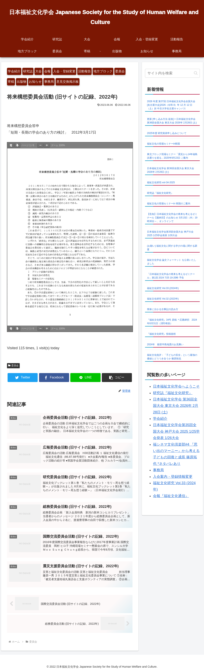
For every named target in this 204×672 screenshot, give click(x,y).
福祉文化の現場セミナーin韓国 (163, 143)
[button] (117, 377)
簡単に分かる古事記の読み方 (162, 309)
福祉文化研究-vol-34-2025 (161, 182)
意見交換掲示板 (67, 81)
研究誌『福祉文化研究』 (160, 193)
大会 (38, 71)
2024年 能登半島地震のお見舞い (165, 344)
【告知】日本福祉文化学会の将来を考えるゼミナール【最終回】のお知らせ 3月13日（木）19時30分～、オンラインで (172, 218)
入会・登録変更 (64, 71)
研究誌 (28, 71)
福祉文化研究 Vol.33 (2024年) (163, 288)
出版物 (21, 81)
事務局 (49, 81)
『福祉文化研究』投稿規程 (161, 334)
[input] (172, 73)
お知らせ (35, 81)
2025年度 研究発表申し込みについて (166, 133)
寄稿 (11, 81)
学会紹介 (14, 71)
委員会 (120, 71)
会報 (47, 71)
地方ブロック (103, 71)
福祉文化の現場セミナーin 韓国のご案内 (168, 203)
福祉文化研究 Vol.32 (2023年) (163, 298)
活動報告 (84, 71)
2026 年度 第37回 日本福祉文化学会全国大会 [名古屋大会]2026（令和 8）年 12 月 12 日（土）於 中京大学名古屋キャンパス (171, 105)
